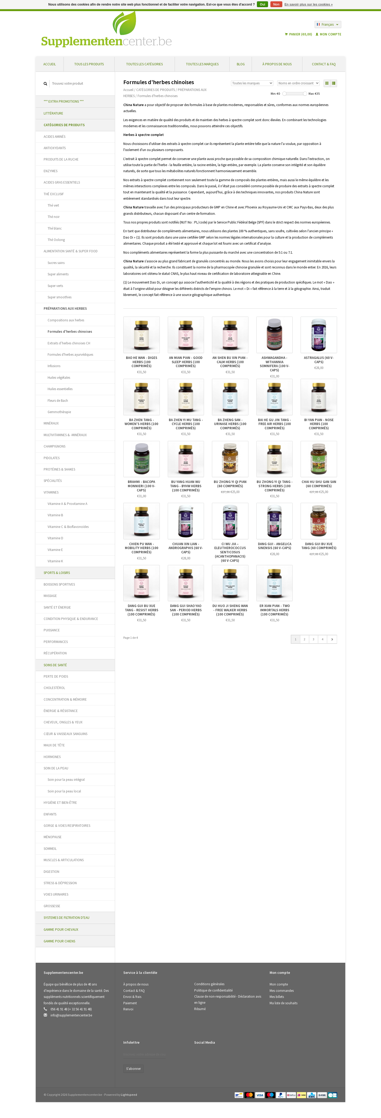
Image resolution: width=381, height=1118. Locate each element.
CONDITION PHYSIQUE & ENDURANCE (71, 619)
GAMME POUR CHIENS (59, 941)
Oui (262, 4)
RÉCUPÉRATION (55, 653)
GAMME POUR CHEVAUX (61, 929)
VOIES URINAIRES (56, 894)
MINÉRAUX (51, 423)
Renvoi (128, 1009)
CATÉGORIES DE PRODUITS (64, 125)
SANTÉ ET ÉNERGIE (57, 607)
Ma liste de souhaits (283, 1003)
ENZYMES (50, 171)
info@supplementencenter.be (71, 1015)
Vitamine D (55, 538)
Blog (241, 64)
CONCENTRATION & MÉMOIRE (65, 699)
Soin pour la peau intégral (66, 779)
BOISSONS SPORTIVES (59, 584)
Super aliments (58, 274)
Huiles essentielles (60, 389)
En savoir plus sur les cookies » (308, 4)
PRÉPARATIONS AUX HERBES (65, 308)
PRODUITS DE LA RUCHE (61, 159)
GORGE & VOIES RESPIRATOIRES (67, 825)
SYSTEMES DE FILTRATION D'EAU (66, 917)
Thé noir (54, 217)
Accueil (49, 64)
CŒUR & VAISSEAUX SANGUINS (65, 734)
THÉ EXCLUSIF (54, 194)
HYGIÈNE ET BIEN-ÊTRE (60, 802)
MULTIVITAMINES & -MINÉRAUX (65, 435)
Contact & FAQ (324, 64)
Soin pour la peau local (64, 791)
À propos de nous (277, 64)
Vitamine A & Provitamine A (67, 503)
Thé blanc (55, 228)
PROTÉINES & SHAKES (59, 469)
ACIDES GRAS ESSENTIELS (62, 182)
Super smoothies (59, 297)
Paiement (130, 1003)
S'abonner (133, 1068)
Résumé (200, 1009)
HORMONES (52, 757)
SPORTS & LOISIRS (57, 573)
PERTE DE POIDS (56, 676)
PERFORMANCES (56, 642)
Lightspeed (129, 1095)
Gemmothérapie (59, 412)
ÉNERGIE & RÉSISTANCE (61, 711)
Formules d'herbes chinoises (70, 331)
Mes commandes (282, 990)
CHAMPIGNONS (54, 446)
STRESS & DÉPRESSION (60, 883)
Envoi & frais (132, 996)
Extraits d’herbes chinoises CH (69, 343)
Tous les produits (89, 64)
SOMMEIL (50, 848)
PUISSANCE (52, 630)
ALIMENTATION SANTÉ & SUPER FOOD (71, 251)
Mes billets (277, 996)
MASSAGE (50, 596)
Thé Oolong (56, 240)
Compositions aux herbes (66, 320)
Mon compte (328, 34)
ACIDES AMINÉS (54, 136)
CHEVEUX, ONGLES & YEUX (63, 722)
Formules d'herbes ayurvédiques (70, 354)
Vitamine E (55, 549)
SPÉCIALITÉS (53, 480)
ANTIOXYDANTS (55, 148)
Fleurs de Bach (58, 400)
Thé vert (53, 205)
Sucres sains (56, 263)
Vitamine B (55, 515)
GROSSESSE (52, 906)
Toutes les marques (202, 64)
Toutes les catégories (144, 64)
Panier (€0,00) (299, 34)
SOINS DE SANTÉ (55, 665)
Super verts (55, 286)
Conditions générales (209, 984)
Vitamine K (55, 561)
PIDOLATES (52, 458)
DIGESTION (51, 871)
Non (276, 4)
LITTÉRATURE (53, 113)
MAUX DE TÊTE (54, 745)
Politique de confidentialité (213, 990)
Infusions (54, 366)
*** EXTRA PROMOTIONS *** (64, 101)
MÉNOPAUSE (53, 837)
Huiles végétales (59, 377)
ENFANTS (50, 814)
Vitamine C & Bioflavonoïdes (68, 526)
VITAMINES (51, 492)
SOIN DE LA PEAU (56, 768)
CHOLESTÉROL (54, 688)
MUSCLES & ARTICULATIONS (64, 860)
